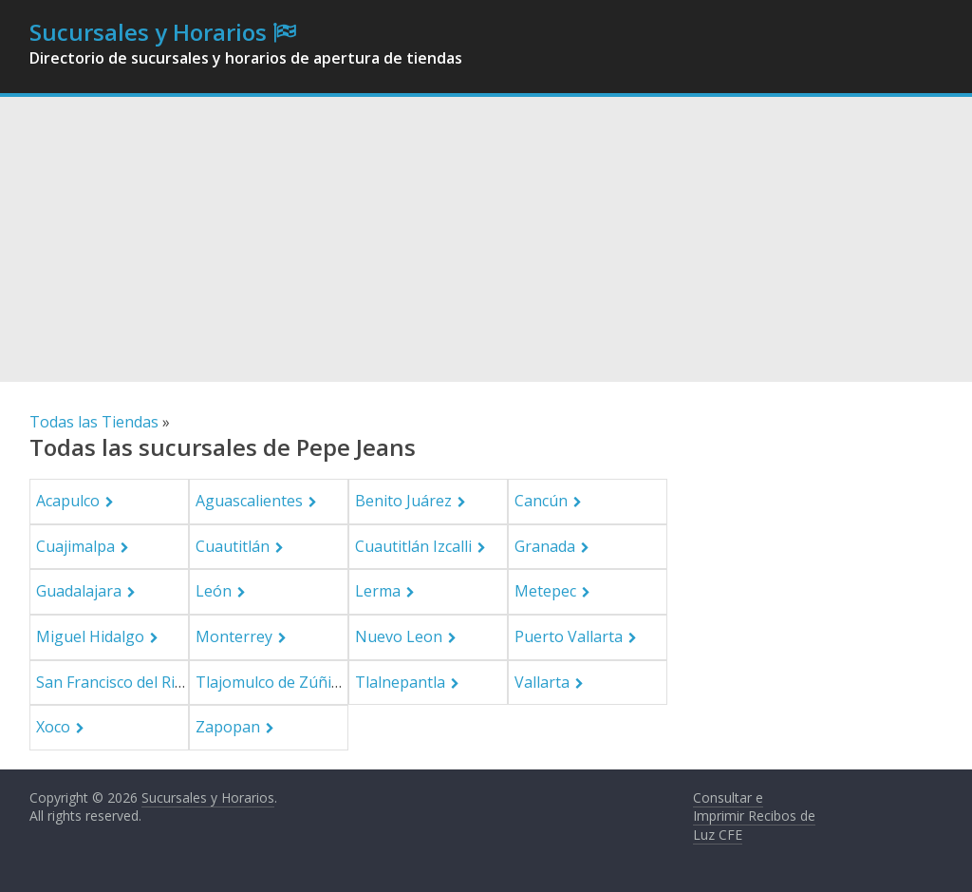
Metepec (545, 590)
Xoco (53, 726)
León (214, 590)
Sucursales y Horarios (148, 31)
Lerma (378, 590)
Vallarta (542, 682)
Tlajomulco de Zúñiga (272, 682)
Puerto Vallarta (568, 636)
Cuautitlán (233, 546)
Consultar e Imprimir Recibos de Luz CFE (754, 816)
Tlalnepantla (400, 682)
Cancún (541, 500)
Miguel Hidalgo (90, 636)
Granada (544, 546)
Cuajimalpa (75, 546)
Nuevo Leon (398, 636)
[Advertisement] (486, 239)
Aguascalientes (249, 500)
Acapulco (68, 500)
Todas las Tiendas (94, 421)
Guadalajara (79, 590)
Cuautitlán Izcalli (413, 546)
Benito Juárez (403, 500)
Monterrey (234, 636)
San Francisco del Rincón (123, 682)
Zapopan (228, 726)
